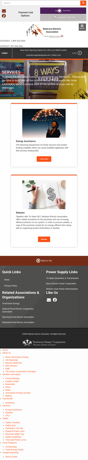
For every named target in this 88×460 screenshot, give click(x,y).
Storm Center (11, 457)
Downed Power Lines (14, 431)
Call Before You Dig (14, 428)
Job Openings (11, 360)
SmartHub (9, 403)
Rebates (44, 239)
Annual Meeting (12, 378)
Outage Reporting (10, 452)
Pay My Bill (7, 398)
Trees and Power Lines (15, 440)
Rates (8, 390)
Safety (5, 418)
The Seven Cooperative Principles (20, 371)
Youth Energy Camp (14, 449)
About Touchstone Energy (16, 357)
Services (6, 406)
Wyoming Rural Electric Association (18, 317)
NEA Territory (11, 366)
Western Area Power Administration (62, 289)
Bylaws (8, 396)
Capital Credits (12, 381)
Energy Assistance (13, 410)
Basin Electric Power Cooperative (61, 283)
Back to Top (46, 260)
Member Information (11, 374)
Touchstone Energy (11, 303)
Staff (7, 368)
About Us (6, 353)
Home (5, 350)
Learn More (44, 159)
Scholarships (11, 447)
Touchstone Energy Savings (17, 393)
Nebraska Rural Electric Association (18, 322)
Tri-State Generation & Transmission (62, 278)
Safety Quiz (10, 425)
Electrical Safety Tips (14, 434)
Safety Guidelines (13, 437)
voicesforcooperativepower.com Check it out (43, 55)
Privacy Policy (10, 286)
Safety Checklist (12, 422)
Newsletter (10, 384)
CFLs (7, 415)
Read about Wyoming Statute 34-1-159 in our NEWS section (43, 50)
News (6, 280)
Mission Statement (13, 363)
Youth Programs (9, 443)
